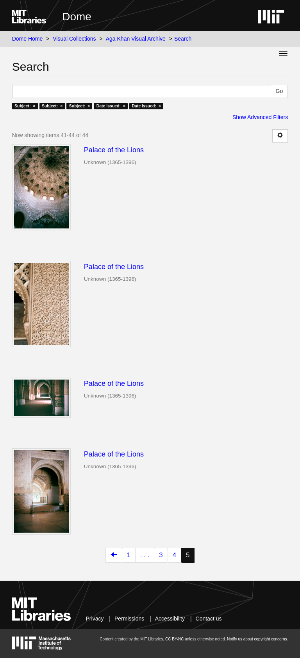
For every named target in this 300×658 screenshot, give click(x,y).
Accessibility (170, 618)
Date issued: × (110, 105)
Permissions (129, 618)
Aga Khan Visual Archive (136, 39)
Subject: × (24, 105)
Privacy (95, 618)
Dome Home (27, 39)
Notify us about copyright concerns (257, 639)
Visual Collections (74, 39)
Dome (76, 17)
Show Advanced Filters (260, 117)
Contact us (209, 618)
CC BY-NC (174, 639)
